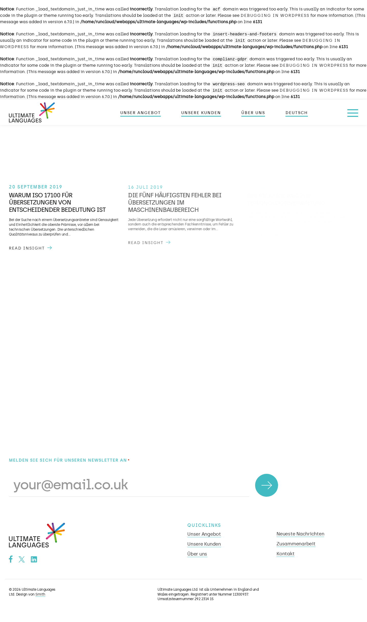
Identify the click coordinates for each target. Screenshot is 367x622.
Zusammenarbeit (296, 544)
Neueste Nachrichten (300, 534)
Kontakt (285, 554)
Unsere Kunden (201, 113)
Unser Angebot (140, 113)
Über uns (253, 113)
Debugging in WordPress (275, 15)
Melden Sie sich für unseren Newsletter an (69, 460)
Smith (40, 594)
